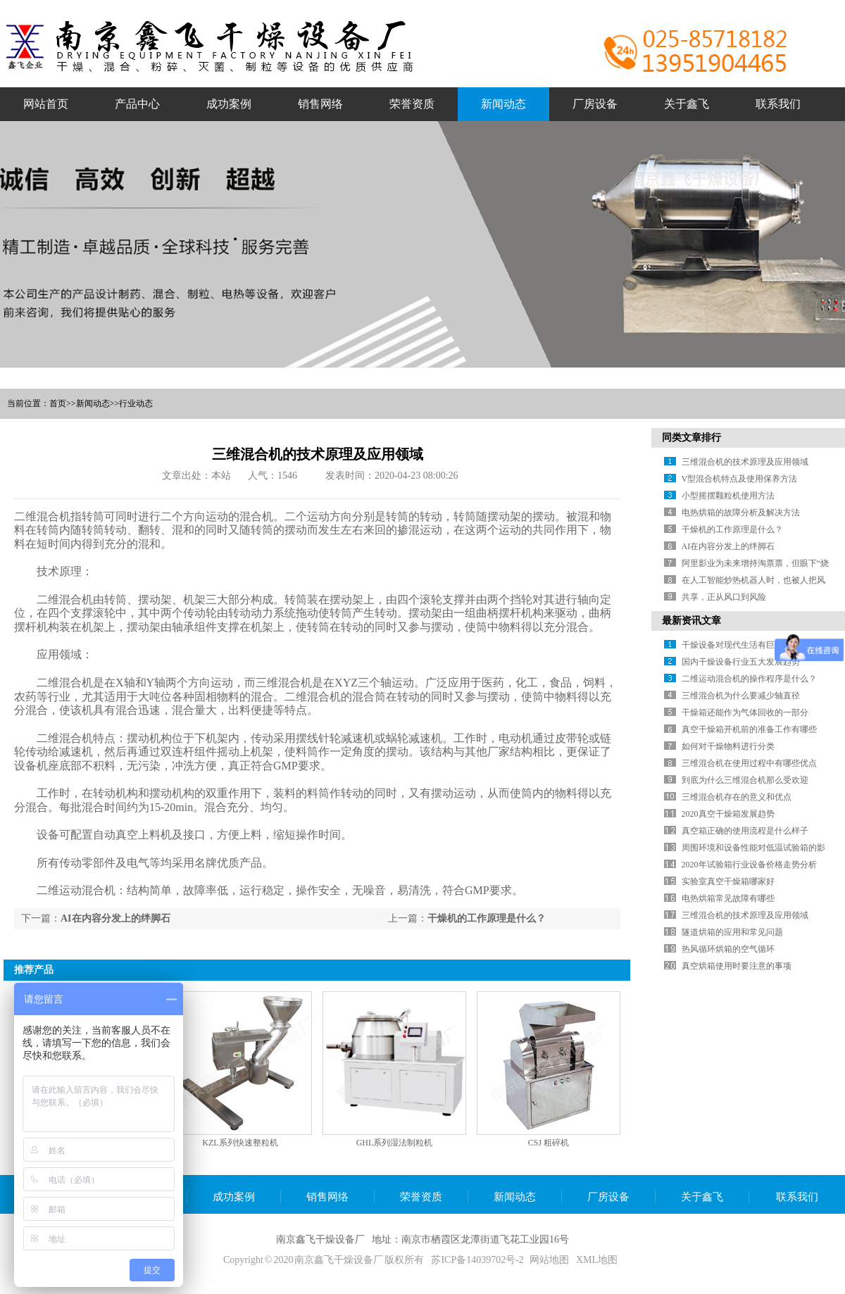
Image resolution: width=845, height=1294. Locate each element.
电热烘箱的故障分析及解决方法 (741, 512)
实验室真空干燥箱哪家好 (728, 881)
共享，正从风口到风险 (724, 597)
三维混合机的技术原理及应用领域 (745, 462)
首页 (57, 403)
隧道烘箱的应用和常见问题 (732, 932)
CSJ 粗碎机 (548, 1143)
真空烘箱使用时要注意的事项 (736, 966)
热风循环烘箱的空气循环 (728, 949)
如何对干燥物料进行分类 (728, 746)
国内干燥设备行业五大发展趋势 (741, 662)
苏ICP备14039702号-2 (477, 1260)
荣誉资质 (421, 1196)
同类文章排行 (691, 437)
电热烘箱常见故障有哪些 (728, 898)
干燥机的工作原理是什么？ (486, 918)
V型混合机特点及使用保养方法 (740, 479)
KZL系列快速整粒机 (239, 1143)
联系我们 (797, 1196)
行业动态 (136, 403)
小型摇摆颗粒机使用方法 (728, 496)
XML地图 (597, 1260)
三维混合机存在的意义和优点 (736, 797)
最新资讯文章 (691, 620)
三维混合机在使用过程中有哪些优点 (749, 763)
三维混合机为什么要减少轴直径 (741, 696)
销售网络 (327, 1196)
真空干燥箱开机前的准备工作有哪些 (749, 729)
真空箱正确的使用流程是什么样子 (745, 831)
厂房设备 (608, 1196)
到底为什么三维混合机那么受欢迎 (745, 780)
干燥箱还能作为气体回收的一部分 (745, 712)
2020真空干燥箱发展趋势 (728, 814)
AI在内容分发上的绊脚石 (115, 918)
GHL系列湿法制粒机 (394, 1143)
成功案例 (234, 1196)
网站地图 (549, 1260)
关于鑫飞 (702, 1196)
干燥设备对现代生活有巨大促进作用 (749, 645)
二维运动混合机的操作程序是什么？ (749, 679)
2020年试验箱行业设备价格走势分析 (749, 864)
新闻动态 (93, 403)
